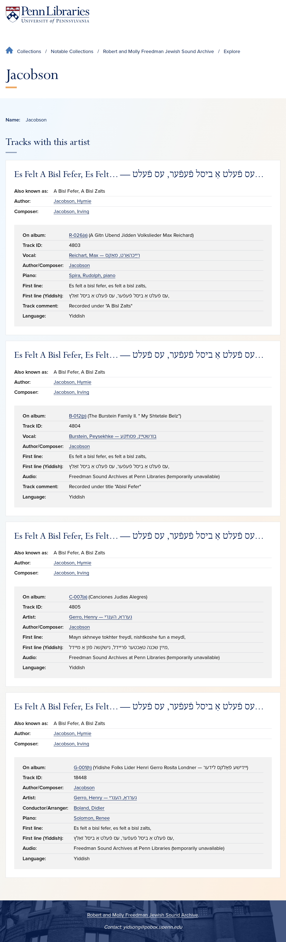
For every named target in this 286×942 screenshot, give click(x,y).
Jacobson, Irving (71, 211)
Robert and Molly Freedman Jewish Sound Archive (158, 51)
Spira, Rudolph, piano (92, 275)
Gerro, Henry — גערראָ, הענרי (100, 617)
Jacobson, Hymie (72, 201)
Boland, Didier (89, 808)
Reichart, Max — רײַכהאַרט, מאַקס (104, 255)
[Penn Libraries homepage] (47, 14)
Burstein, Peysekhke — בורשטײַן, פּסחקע (112, 436)
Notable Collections (72, 51)
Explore (232, 51)
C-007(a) (78, 597)
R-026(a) (78, 235)
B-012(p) (77, 416)
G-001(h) (83, 767)
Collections (29, 51)
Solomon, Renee (92, 818)
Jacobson (79, 265)
